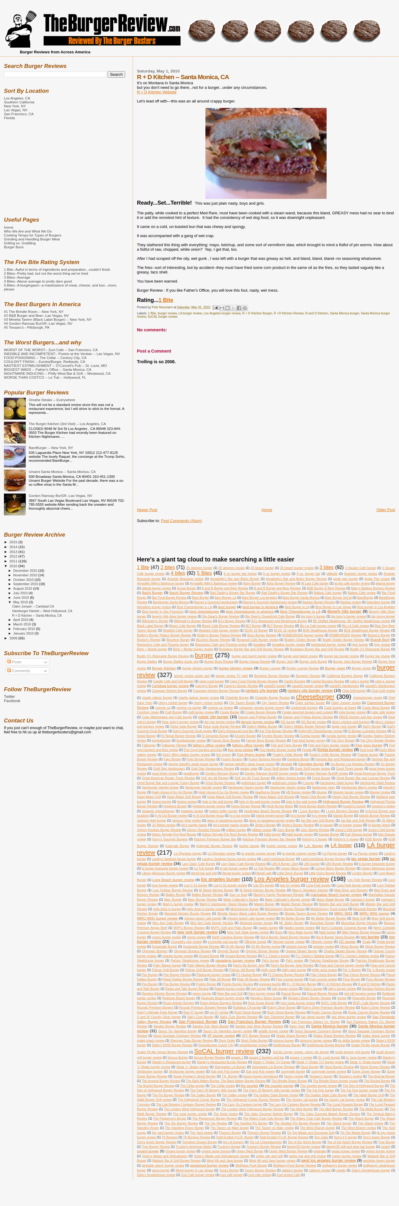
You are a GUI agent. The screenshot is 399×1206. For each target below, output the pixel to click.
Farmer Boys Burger (225, 740)
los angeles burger (220, 879)
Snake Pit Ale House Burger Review (162, 1052)
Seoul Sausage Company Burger (318, 1031)
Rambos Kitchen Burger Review (164, 993)
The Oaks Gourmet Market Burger (268, 1114)
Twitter (9, 697)
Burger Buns (14, 247)
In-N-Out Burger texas (208, 815)
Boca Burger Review (261, 635)
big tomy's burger (313, 616)
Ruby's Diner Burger (281, 1007)
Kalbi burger (272, 834)
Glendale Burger (311, 764)
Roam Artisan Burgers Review (221, 1003)
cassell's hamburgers (344, 686)
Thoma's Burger (230, 1132)
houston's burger (354, 806)
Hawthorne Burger (267, 792)
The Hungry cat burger (302, 1099)
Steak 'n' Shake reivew (192, 1067)
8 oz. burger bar (308, 573)
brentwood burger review (328, 644)
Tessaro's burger (321, 1076)
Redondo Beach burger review (222, 998)
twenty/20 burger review (304, 1146)
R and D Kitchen (316, 313)
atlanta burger (385, 583)
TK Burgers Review (196, 1137)
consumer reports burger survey (261, 707)
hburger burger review (348, 792)
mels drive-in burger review (205, 909)
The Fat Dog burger (320, 1090)
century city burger (261, 690)
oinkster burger (297, 946)
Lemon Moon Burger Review (335, 868)
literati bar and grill (204, 873)
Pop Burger (150, 984)
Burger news (335, 668)
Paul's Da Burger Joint (248, 965)
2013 (13, 552)
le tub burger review (234, 868)
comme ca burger (188, 707)
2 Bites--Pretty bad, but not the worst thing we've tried (46, 273)
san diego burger (313, 1017)
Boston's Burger (378, 635)
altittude (332, 573)
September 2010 (26, 584)
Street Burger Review (375, 1067)
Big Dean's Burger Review (220, 616)
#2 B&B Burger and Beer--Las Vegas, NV (36, 315)
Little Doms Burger (290, 873)
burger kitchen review (236, 668)
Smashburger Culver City (215, 1045)
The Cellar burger (192, 1085)
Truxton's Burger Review (263, 1146)
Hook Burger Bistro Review (318, 806)
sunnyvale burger (293, 1071)
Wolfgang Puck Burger (251, 1165)
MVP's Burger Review (188, 928)
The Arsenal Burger (381, 1076)
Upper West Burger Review (288, 1151)
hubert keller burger (224, 811)
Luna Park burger (318, 885)
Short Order (226, 1040)
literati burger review (236, 873)
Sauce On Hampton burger (177, 1031)
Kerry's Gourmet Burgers (170, 839)
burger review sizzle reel (191, 676)
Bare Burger (200, 597)
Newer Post (147, 510)
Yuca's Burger (229, 1170)
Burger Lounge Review (303, 668)
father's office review (209, 745)
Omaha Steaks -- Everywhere (52, 400)
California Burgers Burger (345, 676)
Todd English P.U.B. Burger (235, 1137)
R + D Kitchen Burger (257, 313)
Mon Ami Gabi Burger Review (211, 923)
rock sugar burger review (297, 1003)
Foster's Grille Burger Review (330, 754)
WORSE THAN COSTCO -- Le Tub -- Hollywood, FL (45, 377)
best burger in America (260, 607)
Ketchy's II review (346, 839)
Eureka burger (310, 736)
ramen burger (201, 993)
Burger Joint (285, 661)
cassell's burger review (308, 686)
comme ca (162, 707)
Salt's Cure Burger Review (239, 1017)
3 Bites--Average (17, 277)
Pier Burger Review (177, 975)
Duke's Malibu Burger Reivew (305, 726)
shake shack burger (376, 1035)
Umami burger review (180, 1151)
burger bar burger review (341, 656)
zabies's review (320, 1170)
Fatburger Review (174, 745)
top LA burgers (233, 1142)
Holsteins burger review (208, 806)
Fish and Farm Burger (286, 745)
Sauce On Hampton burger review (227, 1031)
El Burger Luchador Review (367, 731)
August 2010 (23, 588)
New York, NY (15, 106)
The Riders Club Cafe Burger (263, 1118)
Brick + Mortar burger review (193, 649)
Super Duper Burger (366, 1071)
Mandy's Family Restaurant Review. (278, 894)
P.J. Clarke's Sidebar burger (315, 956)
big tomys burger (383, 616)
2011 (13, 561)
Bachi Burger (152, 593)
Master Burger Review (297, 904)
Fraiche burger (367, 754)
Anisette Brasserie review (185, 579)
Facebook (12, 701)
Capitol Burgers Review (327, 681)
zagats (341, 1170)
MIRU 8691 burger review (157, 918)
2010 (13, 566)
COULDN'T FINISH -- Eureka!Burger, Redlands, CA (44, 361)
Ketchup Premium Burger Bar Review (269, 839)
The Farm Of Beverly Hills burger (213, 1090)
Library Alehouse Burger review (163, 873)
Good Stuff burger (276, 768)
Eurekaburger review (190, 740)
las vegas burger (366, 858)
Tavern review (294, 1076)
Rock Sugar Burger (261, 1003)
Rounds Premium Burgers (155, 1007)
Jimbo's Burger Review (297, 825)
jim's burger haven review (231, 825)
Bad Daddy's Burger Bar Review (284, 593)
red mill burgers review (360, 993)
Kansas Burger (329, 834)
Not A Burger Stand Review (335, 937)
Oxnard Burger (209, 956)
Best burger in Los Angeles (376, 607)
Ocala (366, 941)
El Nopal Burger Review (179, 736)
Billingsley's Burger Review (193, 621)
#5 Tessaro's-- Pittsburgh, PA (26, 327)
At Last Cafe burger (315, 583)
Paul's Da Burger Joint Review (292, 965)
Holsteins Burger (175, 806)
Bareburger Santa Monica (171, 602)
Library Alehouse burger (378, 868)
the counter (249, 1085)
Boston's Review (148, 640)
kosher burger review (282, 846)
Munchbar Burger (322, 923)
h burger (308, 783)
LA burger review (190, 313)
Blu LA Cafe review (355, 626)
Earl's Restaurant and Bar (236, 731)
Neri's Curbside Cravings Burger (344, 928)
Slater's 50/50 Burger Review (172, 1045)
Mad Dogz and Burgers (351, 890)
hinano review (186, 801)
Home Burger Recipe (246, 806)
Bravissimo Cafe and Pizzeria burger (163, 644)
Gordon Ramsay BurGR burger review (271, 773)
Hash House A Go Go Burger (172, 792)
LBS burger (312, 864)
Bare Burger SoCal (338, 597)
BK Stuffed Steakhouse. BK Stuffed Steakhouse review (351, 621)
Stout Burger (309, 1067)
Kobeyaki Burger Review (214, 846)
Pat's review (294, 960)
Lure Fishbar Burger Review (173, 890)
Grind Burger (321, 778)
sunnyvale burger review (328, 1071)
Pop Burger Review (177, 984)
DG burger (288, 722)
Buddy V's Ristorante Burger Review (163, 656)
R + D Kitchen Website (157, 92)
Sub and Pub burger (225, 1071)
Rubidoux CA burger (247, 1007)
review (341, 998)
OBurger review (322, 941)
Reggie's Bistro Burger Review (309, 998)
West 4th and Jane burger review (272, 1160)
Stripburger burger (150, 1071)
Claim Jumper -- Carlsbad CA (33, 606)
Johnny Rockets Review (203, 830)
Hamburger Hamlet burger (160, 787)
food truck (367, 750)
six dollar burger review (354, 1040)
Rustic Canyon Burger (326, 1012)
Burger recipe (361, 668)
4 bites (178, 573)
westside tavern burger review (163, 1165)
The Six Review (215, 1123)
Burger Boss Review (218, 661)
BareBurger (365, 597)
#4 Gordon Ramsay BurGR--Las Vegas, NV (38, 323)
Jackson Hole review (186, 820)
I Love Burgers (308, 811)
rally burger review (285, 988)
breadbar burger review (288, 644)
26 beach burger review (297, 568)
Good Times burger (349, 768)
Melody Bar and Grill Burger (339, 904)
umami (385, 1146)
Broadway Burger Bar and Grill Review (317, 649)
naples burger (268, 928)
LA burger (341, 845)
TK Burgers (169, 1137)
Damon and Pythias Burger (257, 717)
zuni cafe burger (231, 1175)
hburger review (380, 792)
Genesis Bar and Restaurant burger (341, 759)
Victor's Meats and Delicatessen (165, 1156)
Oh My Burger (235, 946)
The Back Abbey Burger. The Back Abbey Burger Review (226, 1081)
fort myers (223, 754)
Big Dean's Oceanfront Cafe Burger (270, 616)
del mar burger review (219, 722)
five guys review (240, 750)
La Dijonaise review (221, 853)
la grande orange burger (258, 853)
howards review (192, 811)
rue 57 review (218, 1012)
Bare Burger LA (225, 597)
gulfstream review (284, 783)
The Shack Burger (361, 1118)
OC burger (347, 941)
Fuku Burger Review (201, 759)
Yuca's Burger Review (260, 1170)
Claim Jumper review (346, 703)
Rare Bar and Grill (230, 993)
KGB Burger (373, 839)
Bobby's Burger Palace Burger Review (164, 635)
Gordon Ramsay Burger (222, 773)
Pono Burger (352, 979)
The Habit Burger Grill (368, 1095)
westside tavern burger (379, 1160)
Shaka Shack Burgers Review (334, 1035)
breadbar (259, 644)
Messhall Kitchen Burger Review (188, 913)
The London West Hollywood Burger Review (252, 1109)
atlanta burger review (156, 588)
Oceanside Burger (164, 946)
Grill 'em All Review (214, 778)
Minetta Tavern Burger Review (306, 913)
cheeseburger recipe (367, 697)
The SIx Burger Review (181, 1123)
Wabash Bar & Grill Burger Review (176, 1160)
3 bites (327, 567)
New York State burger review (248, 932)
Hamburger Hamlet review (203, 787)
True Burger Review (156, 1146)
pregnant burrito (270, 984)
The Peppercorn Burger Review (214, 1118)
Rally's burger (312, 988)
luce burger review (165, 885)
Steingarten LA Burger (230, 1067)
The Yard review (201, 1132)
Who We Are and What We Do (28, 231)
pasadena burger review (235, 960)
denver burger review (257, 722)
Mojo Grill (359, 918)
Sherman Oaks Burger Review (191, 1040)
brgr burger (360, 644)
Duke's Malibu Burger (262, 726)
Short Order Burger (254, 1040)
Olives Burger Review (380, 946)
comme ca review (220, 707)
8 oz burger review (276, 573)
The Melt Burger (301, 1109)
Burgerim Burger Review (271, 676)
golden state (249, 768)
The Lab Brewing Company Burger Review (186, 1104)
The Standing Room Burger (184, 1128)
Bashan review (350, 602)
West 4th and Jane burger (225, 1160)
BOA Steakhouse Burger (320, 630)
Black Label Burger (150, 626)
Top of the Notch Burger (304, 1142)
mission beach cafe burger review (251, 918)
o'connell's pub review (186, 941)
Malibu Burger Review (207, 894)
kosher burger (249, 846)
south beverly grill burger (352, 1052)
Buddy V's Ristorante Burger (370, 649)
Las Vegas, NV (16, 110)
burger (204, 655)
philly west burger (294, 970)
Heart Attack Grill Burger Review (230, 797)
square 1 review (301, 1057)
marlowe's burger (363, 899)
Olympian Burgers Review (192, 951)
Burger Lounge (269, 668)
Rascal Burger (291, 993)
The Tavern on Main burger (229, 1128)
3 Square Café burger (360, 568)
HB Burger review (298, 792)
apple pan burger (345, 579)
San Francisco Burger (198, 1021)
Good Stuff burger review (312, 768)
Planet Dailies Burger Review (182, 979)
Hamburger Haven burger (246, 787)
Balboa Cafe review (362, 593)
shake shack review (151, 1040)
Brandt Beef (380, 640)
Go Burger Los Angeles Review (353, 764)
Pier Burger (150, 975)
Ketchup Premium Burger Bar (215, 839)
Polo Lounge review (323, 979)
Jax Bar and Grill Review (358, 820)
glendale (286, 764)
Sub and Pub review (260, 1071)
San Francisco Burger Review (254, 1021)
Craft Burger (173, 712)
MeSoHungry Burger (244, 909)
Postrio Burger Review (237, 984)
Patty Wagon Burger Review (207, 965)
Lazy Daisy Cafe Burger (198, 864)
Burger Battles (147, 661)
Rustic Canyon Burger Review (369, 1012)
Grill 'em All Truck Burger (252, 778)
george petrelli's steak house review (249, 764)
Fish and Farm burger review (328, 745)
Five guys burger (369, 745)
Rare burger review (261, 993)
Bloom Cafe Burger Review (221, 626)
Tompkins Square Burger (199, 1142)
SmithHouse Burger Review (326, 1045)
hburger (321, 792)
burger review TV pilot (232, 676)
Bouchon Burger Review (213, 640)
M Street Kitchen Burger (216, 890)
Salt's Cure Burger (200, 1017)
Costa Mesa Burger (376, 707)
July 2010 (21, 593)
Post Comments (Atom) (181, 520)
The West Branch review (358, 1128)
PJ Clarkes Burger (249, 975)
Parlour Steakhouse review (190, 960)
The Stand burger (339, 1123)
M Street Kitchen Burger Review (263, 890)
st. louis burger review (361, 1057)
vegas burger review (345, 1151)
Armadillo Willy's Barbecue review (213, 583)
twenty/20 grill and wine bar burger (350, 1146)
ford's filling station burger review (186, 754)
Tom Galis (321, 1137)
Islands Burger (343, 815)
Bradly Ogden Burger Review (343, 640)
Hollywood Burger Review (343, 801)
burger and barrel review (300, 656)
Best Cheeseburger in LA (194, 607)
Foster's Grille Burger (288, 754)
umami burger (148, 1151)
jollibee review (261, 830)
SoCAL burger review (162, 316)
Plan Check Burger (323, 975)
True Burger (386, 1142)
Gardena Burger (298, 759)
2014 (13, 547)
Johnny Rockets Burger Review (159, 830)
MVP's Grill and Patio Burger (231, 928)
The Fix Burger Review (168, 1095)
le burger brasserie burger (377, 864)
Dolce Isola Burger (183, 726)
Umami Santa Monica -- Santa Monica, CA (62, 472)
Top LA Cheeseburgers (266, 1142)
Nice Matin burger (301, 932)
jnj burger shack (379, 825)
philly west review (324, 970)
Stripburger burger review (187, 1071)
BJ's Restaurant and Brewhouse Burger (279, 621)
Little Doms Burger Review (327, 873)
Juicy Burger (286, 830)
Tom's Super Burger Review (156, 1142)
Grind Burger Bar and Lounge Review (363, 778)
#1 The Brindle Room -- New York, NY (34, 311)
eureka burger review (342, 736)
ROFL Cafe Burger (334, 1003)
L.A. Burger (313, 846)
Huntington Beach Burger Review (268, 811)
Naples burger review (299, 928)
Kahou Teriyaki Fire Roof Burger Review (230, 834)
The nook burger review (190, 1114)
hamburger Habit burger (337, 783)
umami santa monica (216, 1151)
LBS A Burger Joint (284, 864)
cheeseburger (315, 696)
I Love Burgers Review (342, 811)
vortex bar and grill (269, 1156)
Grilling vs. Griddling (20, 243)
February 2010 (24, 629)
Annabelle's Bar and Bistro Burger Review (296, 579)
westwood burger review (209, 1165)
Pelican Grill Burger (165, 970)
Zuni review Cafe (288, 1175)
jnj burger (326, 825)
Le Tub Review (264, 868)
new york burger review (197, 932)
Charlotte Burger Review (272, 697)
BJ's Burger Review (231, 621)
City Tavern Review (275, 703)
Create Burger (229, 712)
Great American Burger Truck (374, 773)
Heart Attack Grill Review (276, 797)
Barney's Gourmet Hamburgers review (270, 602)
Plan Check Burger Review (362, 975)
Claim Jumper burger (310, 703)
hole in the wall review (301, 801)
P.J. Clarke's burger (276, 956)
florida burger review (335, 749)
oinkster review (323, 946)
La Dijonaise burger (188, 853)
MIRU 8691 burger (375, 913)
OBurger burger (255, 941)
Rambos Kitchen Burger (378, 988)
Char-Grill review (383, 690)
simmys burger (283, 1040)
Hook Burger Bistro (279, 806)
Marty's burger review (178, 904)
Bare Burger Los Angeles (259, 597)
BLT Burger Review (280, 626)
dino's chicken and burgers (351, 722)
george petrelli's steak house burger (193, 764)
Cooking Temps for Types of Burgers (32, 235)
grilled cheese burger (291, 778)
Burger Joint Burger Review (352, 661)
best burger (227, 607)
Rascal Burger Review (322, 993)
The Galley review (234, 1095)
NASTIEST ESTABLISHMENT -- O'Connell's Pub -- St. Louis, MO (55, 365)
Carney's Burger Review (241, 686)
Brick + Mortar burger (152, 649)
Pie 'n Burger (352, 970)
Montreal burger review (256, 923)
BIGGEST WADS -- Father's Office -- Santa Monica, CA (47, 369)
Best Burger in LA (296, 607)
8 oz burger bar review (240, 573)
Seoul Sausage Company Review (177, 1035)
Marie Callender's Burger (241, 899)
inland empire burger (270, 815)
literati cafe (263, 873)
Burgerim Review (308, 676)
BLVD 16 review (285, 630)
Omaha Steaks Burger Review (345, 951)
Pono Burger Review (380, 979)
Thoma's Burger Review (264, 1132)
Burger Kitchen (164, 668)
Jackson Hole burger (151, 820)
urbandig (319, 1151)
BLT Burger (253, 626)
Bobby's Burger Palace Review (219, 635)
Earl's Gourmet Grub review (192, 731)
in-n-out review (239, 815)
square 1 (237, 1057)
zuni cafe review (259, 1175)
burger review (167, 313)
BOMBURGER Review (346, 635)
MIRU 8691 (343, 913)
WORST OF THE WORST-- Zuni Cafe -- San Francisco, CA (51, 350)
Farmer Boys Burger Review (266, 740)
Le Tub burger (204, 868)
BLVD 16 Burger (256, 630)
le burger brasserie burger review (165, 868)
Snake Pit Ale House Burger (371, 1045)
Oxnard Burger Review (241, 956)
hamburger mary (323, 787)
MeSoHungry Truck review (328, 909)
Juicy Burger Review (315, 830)
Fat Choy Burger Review (378, 740)
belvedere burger (379, 602)
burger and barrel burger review (254, 656)
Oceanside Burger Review (201, 946)
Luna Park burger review (354, 885)
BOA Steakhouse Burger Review (367, 630)
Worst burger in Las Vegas (194, 1170)
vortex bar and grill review (307, 1156)
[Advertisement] (247, 500)
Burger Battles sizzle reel (180, 661)
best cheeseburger (204, 611)
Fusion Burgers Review (264, 759)
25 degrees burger (199, 568)
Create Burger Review (260, 712)
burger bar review (377, 656)
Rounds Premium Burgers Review (203, 1007)
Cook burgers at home (340, 707)
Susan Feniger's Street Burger (194, 1076)
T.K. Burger (230, 1076)
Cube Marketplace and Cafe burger (167, 717)
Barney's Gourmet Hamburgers (216, 602)
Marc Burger (173, 899)
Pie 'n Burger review (381, 970)
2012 (13, 556)
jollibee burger (236, 830)
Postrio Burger (206, 984)
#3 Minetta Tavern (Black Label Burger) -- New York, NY (48, 319)
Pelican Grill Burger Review (204, 970)
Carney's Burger (206, 686)
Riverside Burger (364, 998)
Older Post (386, 510)
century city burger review (310, 690)
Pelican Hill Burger (242, 970)
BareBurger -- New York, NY (51, 448)
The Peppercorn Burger (170, 1118)
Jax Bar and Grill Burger (318, 820)
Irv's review (319, 815)
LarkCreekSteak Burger (278, 859)
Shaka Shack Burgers (291, 1035)
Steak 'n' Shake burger (365, 1062)
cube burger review (352, 712)
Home (267, 510)
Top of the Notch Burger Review (349, 1142)
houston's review (383, 806)
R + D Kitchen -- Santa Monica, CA (37, 615)
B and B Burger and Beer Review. (277, 588)
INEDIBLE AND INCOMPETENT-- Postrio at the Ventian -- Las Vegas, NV (62, 354)
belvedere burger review (154, 607)
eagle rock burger (344, 726)
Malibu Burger (176, 894)
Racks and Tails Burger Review (187, 988)
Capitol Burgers (294, 681)
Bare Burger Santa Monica (301, 597)
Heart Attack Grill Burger (184, 797)
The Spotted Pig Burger (251, 1123)
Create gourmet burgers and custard (307, 712)
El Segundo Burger (215, 736)
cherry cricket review (208, 703)
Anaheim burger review (360, 573)
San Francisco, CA (19, 114)
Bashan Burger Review (318, 602)
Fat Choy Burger (342, 740)
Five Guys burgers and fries (203, 750)
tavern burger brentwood (261, 1076)
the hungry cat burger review (344, 1099)
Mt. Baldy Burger (291, 923)
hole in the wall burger (218, 801)
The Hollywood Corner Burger (199, 1099)
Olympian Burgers (155, 951)
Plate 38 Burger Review (253, 979)
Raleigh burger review (229, 988)
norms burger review (166, 937)
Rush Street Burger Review (286, 1012)
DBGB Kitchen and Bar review (360, 717)
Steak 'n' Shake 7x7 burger (272, 1062)
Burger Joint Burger (313, 661)
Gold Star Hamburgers (169, 768)
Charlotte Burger (236, 697)
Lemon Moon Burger (295, 868)
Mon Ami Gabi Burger (168, 923)
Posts (14, 662)
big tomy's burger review (348, 616)
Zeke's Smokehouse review (156, 1175)
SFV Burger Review (256, 1035)
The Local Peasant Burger (344, 1104)
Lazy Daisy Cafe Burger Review (243, 864)
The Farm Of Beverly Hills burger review (271, 1090)
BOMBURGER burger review (302, 635)
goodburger (191, 773)
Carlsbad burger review (170, 686)
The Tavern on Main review (274, 1128)
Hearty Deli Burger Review (351, 797)
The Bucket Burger (377, 1081)
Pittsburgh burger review (213, 975)
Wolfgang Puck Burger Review (294, 1165)
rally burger (258, 988)
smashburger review (253, 1045)
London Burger (362, 873)
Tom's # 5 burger (345, 1137)
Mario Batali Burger (330, 899)
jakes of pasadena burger (225, 820)
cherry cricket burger (173, 703)
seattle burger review (273, 1031)
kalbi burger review (300, 834)
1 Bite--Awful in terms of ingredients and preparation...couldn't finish (57, 269)
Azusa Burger (186, 588)
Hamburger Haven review (288, 787)
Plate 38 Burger (220, 979)
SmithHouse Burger (287, 1045)
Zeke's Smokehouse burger (370, 1170)
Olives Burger (349, 946)
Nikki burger (327, 932)
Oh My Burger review (266, 946)
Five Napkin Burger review (277, 750)
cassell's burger (275, 686)
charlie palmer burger (157, 697)
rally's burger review (342, 988)
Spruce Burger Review (209, 1057)
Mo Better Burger (293, 918)
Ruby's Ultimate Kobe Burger (157, 1012)
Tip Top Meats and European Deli (310, 1132)
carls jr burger (359, 681)
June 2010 (21, 597)
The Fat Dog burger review (359, 1090)
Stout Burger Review (339, 1067)
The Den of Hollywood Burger (363, 1085)
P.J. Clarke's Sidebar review (359, 956)
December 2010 (25, 570)
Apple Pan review (377, 579)
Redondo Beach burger (178, 998)
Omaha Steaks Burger (301, 951)
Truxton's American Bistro (193, 1146)
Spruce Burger (178, 1057)
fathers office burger (248, 745)
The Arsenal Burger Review (161, 1081)
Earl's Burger (372, 726)
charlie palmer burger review (198, 697)
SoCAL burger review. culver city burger (301, 1052)
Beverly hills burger (344, 611)
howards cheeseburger (158, 811)
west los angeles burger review (328, 1160)
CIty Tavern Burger (242, 703)
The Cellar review (222, 1085)
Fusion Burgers (232, 759)
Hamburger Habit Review (377, 783)
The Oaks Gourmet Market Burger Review (329, 1114)
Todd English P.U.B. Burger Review (283, 1137)
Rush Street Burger (247, 1012)
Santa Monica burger (344, 313)
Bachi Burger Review (186, 593)
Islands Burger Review (374, 815)
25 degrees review (231, 568)
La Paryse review (365, 853)
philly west (268, 970)
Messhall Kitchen (365, 909)
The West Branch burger (317, 1128)
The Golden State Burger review (275, 1095)
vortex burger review (346, 1156)
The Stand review (370, 1123)
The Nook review (225, 1114)
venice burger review (380, 1151)
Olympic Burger (228, 951)
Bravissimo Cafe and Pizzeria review (221, 644)
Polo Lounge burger (290, 979)
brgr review (382, 644)
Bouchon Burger (178, 640)
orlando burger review (177, 956)
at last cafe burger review (352, 583)
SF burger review (221, 1035)
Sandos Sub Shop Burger (210, 1026)
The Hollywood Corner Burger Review (253, 1099)
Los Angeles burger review (222, 313)
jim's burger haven (194, 825)
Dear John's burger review (180, 722)
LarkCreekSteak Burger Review (323, 859)
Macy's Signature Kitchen (310, 890)
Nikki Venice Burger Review (361, 932)
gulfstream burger (253, 783)
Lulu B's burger (263, 885)
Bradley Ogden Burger (300, 640)
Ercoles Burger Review (278, 736)
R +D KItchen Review (288, 313)
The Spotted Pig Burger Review (297, 1123)
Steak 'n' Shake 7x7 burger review (320, 1062)
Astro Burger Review (281, 583)
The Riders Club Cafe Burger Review (316, 1118)
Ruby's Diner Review (375, 1007)
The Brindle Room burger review (335, 1081)
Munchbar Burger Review (359, 923)
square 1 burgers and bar (266, 1057)
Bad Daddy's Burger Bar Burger (232, 593)
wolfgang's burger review (339, 1165)
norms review (196, 937)
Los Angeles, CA (17, 98)
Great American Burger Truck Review (168, 778)
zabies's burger (292, 1170)
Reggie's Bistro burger (266, 998)
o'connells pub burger (223, 941)
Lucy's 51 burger (196, 885)
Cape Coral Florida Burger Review (254, 681)
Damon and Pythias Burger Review (308, 717)
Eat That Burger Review (276, 731)
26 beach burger (262, 568)
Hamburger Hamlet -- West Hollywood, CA (42, 611)
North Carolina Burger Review (233, 937)
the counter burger (279, 1085)
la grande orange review (299, 853)
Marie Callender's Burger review (288, 899)
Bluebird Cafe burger (178, 630)
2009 (13, 638)
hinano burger (161, 801)
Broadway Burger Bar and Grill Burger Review (251, 649)
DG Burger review (313, 722)
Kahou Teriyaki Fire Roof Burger (174, 834)
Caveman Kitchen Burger (169, 690)
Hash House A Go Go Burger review (223, 792)
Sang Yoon (297, 1026)
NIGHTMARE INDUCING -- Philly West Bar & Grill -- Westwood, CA (57, 373)
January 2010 (24, 633)
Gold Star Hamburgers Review (212, 768)
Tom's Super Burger (377, 1137)
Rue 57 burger (193, 1012)
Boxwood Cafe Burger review (257, 640)
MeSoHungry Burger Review (285, 909)
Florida (307, 750)
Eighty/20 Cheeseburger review (320, 731)
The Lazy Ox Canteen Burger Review (294, 1104)
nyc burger (370, 937)
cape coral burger (211, 681)
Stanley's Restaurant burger (171, 1062)
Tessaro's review (350, 1076)
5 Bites (204, 573)
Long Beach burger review (173, 880)
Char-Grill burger (354, 690)
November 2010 (25, 575)
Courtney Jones (148, 712)
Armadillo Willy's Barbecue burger (160, 583)
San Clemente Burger (279, 1017)
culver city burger (213, 717)
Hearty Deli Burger (313, 797)
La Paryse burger (335, 853)
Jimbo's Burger (265, 825)
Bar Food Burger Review (169, 597)
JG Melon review (163, 825)
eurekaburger (161, 740)
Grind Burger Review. (220, 783)
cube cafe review (383, 712)
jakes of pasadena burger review (272, 820)
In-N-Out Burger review (171, 815)
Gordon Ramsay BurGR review (326, 773)
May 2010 (21, 602)
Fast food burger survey (308, 740)
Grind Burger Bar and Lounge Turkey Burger (168, 783)
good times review (165, 773)
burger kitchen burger (197, 668)
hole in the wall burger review (259, 801)
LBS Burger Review (339, 864)
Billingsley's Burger (155, 621)
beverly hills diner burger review (174, 616)
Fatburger (148, 745)
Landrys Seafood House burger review (229, 859)
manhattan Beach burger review (336, 894)
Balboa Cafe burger (328, 593)
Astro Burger (252, 583)
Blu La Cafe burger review (318, 626)
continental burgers (304, 707)
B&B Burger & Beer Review (326, 588)
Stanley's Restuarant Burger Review (222, 1062)
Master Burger (264, 904)
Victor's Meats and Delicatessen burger (221, 1156)
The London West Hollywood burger (189, 1109)
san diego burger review (348, 1017)
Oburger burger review (289, 941)
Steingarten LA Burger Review (273, 1067)
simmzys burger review (316, 1040)
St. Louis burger (329, 1057)
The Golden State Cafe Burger (325, 1095)
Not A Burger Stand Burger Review (285, 937)
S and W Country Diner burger (159, 1017)
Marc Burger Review (202, 899)
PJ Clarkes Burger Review (286, 975)
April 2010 (21, 619)
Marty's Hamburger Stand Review (224, 904)
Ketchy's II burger (315, 839)
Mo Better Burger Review (328, 918)
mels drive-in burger (167, 909)
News (279, 932)
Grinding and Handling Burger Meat (32, 239)
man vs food (238, 894)
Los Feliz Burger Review (364, 880)
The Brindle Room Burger (289, 1081)
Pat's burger (270, 960)
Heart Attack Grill (149, 797)
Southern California (19, 102)
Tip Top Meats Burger (355, 1132)
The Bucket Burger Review (156, 1085)
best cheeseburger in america (249, 611)
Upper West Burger (249, 1151)
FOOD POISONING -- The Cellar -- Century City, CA (45, 358)
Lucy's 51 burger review (230, 885)
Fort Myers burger (251, 754)
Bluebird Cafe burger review (218, 630)
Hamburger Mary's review (359, 787)
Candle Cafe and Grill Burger (173, 681)
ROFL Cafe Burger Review (372, 1003)
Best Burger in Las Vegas (333, 607)
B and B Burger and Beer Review (225, 588)
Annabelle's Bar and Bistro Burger (234, 579)
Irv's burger (298, 815)
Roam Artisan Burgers (178, 1003)
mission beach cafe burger (202, 918)
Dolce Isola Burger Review (222, 726)
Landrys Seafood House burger (174, 859)
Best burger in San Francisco (162, 611)
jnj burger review (350, 825)
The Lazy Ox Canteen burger (242, 1104)
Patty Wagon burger (167, 965)
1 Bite (165, 300)
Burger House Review (254, 661)
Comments (18, 671)
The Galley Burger (203, 1095)
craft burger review (201, 712)
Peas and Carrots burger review (341, 965)
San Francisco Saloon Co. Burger (315, 1021)
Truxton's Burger (229, 1146)
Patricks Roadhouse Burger (329, 960)
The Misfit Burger (371, 1109)
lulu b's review (290, 885)
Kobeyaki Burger (177, 846)
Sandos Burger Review (169, 1026)
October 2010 (24, 579)
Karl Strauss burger (358, 834)
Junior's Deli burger (348, 830)
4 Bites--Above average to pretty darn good (38, 281)
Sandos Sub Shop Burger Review (259, 1026)
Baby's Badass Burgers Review (373, 588)
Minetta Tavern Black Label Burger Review (247, 913)
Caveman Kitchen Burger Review (216, 690)
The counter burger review (318, 1085)
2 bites (168, 567)
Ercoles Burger (245, 736)
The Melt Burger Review (336, 1109)
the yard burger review (168, 1132)
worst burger (161, 1170)
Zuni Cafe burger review (197, 1175)
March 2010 (22, 624)
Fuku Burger (172, 759)
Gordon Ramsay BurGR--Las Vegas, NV (60, 495)
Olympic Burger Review (262, 951)
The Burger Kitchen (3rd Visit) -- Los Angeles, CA (67, 424)
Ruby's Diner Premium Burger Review (328, 1007)
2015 (13, 542)
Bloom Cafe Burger (182, 626)
